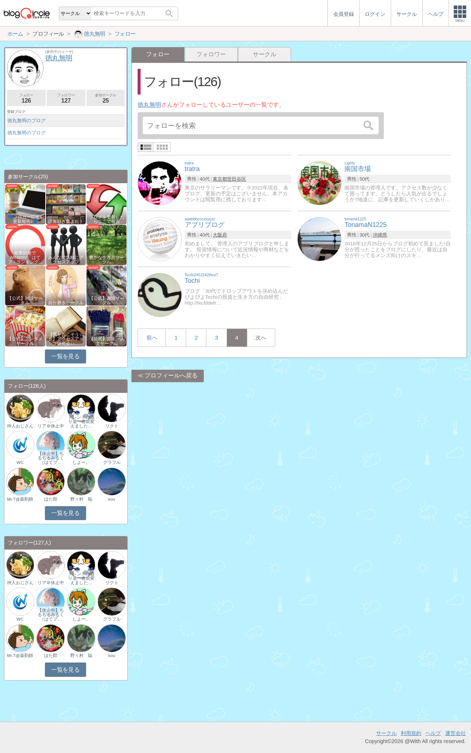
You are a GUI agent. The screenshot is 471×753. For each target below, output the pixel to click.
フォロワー (211, 54)
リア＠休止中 (51, 426)
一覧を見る (65, 356)
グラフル (112, 462)
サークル (264, 54)
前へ (151, 337)
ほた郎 (50, 499)
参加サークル (105, 98)
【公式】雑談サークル (25, 300)
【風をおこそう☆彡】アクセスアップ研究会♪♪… (66, 338)
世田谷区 (236, 179)
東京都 (220, 179)
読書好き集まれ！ (66, 221)
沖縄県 (380, 235)
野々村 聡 (81, 499)
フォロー (26, 98)
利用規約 (411, 733)
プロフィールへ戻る (171, 375)
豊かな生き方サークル (106, 259)
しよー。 (81, 462)
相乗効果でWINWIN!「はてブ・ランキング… (25, 257)
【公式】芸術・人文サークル (106, 341)
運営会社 (455, 733)
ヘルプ (433, 733)
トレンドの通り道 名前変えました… (81, 421)
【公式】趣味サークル (106, 300)
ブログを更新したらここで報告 (106, 219)
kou (111, 499)
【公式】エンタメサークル (25, 341)
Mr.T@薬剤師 (20, 499)
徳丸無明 (149, 105)
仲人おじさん (20, 426)
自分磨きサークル (66, 303)
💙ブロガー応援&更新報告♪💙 (25, 219)
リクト (111, 426)
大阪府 (220, 235)
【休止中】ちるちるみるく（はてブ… (51, 458)
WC (20, 462)
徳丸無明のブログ (26, 120)
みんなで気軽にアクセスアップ (66, 259)
